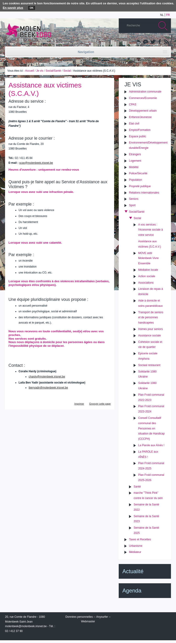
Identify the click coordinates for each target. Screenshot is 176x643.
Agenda (131, 590)
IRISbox (145, 617)
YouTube (138, 42)
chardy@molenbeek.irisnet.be (47, 376)
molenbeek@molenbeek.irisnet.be (26, 626)
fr (168, 15)
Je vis (39, 70)
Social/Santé (53, 70)
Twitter (152, 42)
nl (162, 15)
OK (32, 7)
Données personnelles (79, 616)
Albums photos (145, 42)
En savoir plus (13, 7)
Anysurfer (102, 616)
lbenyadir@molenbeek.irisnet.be (48, 387)
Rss (166, 42)
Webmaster (88, 621)
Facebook (159, 42)
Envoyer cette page (100, 403)
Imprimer (79, 403)
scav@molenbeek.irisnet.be (36, 162)
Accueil (29, 70)
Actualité (132, 571)
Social (67, 70)
